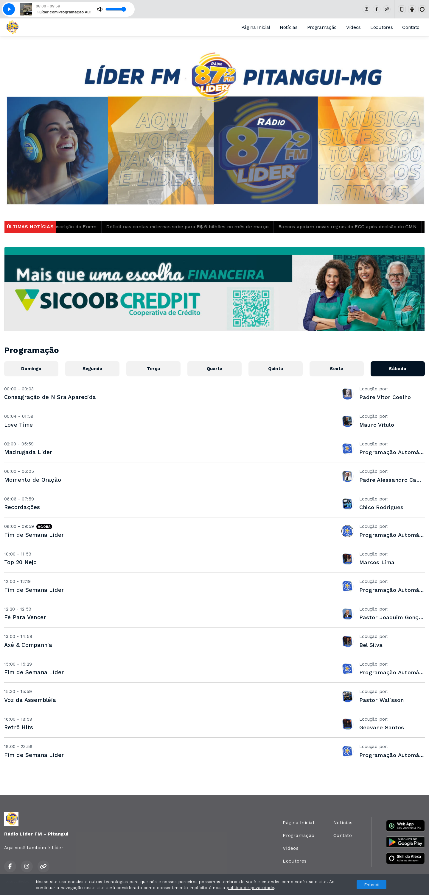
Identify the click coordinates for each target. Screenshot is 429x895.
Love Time (18, 425)
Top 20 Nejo (20, 562)
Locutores (381, 27)
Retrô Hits (18, 727)
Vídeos (353, 27)
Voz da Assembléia (30, 700)
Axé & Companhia (28, 645)
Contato (410, 27)
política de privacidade (250, 887)
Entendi (371, 884)
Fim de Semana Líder (34, 535)
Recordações (22, 507)
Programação (322, 27)
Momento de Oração (32, 480)
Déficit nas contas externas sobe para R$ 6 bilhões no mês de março (209, 226)
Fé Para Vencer (25, 617)
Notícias (288, 27)
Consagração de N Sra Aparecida (50, 397)
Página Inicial (256, 27)
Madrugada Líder (28, 452)
